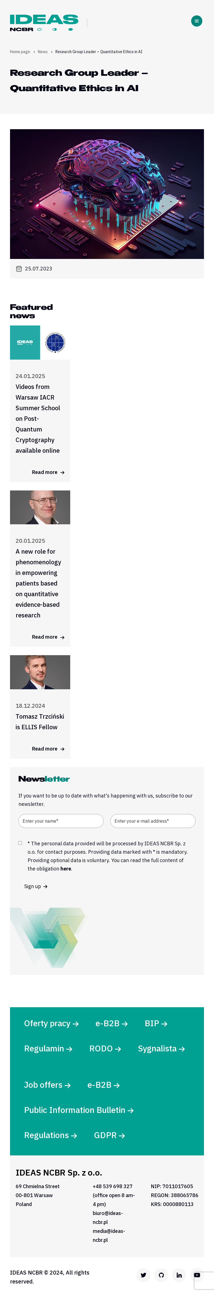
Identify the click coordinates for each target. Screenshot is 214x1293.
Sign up (36, 886)
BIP (152, 1023)
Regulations (46, 1134)
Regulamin (44, 1048)
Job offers (43, 1084)
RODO (101, 1048)
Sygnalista (157, 1048)
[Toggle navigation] (196, 21)
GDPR (105, 1134)
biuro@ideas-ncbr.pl (108, 1217)
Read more (48, 472)
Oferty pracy (47, 1023)
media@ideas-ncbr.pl (109, 1235)
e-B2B (108, 1023)
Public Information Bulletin (74, 1109)
